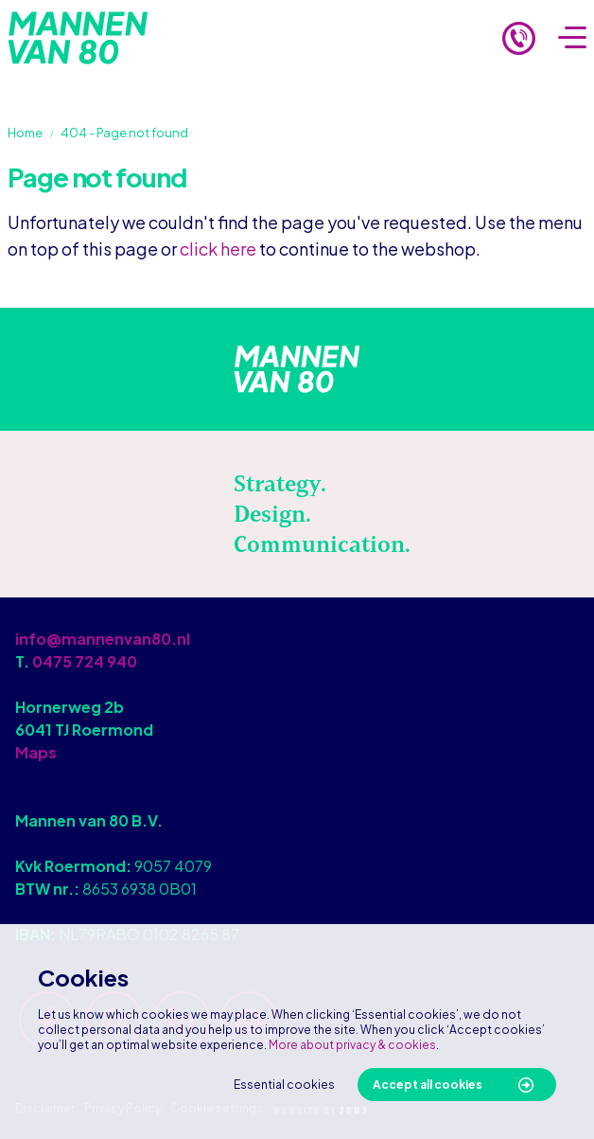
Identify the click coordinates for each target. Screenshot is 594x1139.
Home (25, 132)
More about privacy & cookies (352, 1045)
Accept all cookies (427, 1084)
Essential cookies (284, 1084)
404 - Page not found (124, 132)
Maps (36, 752)
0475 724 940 (84, 661)
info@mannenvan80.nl (102, 639)
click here (218, 248)
